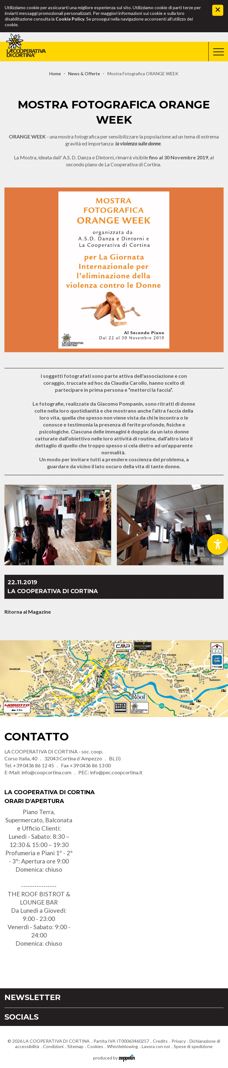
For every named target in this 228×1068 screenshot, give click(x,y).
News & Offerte (84, 73)
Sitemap (75, 1046)
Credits (160, 1041)
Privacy (178, 1041)
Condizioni (53, 1046)
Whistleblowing (122, 1046)
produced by (114, 1057)
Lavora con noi (156, 1046)
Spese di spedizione (193, 1046)
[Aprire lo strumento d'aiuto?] (217, 544)
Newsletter (32, 997)
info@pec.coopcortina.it (116, 772)
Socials (21, 1017)
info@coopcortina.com (46, 772)
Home (55, 73)
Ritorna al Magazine (27, 612)
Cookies (95, 1046)
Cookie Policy (70, 18)
